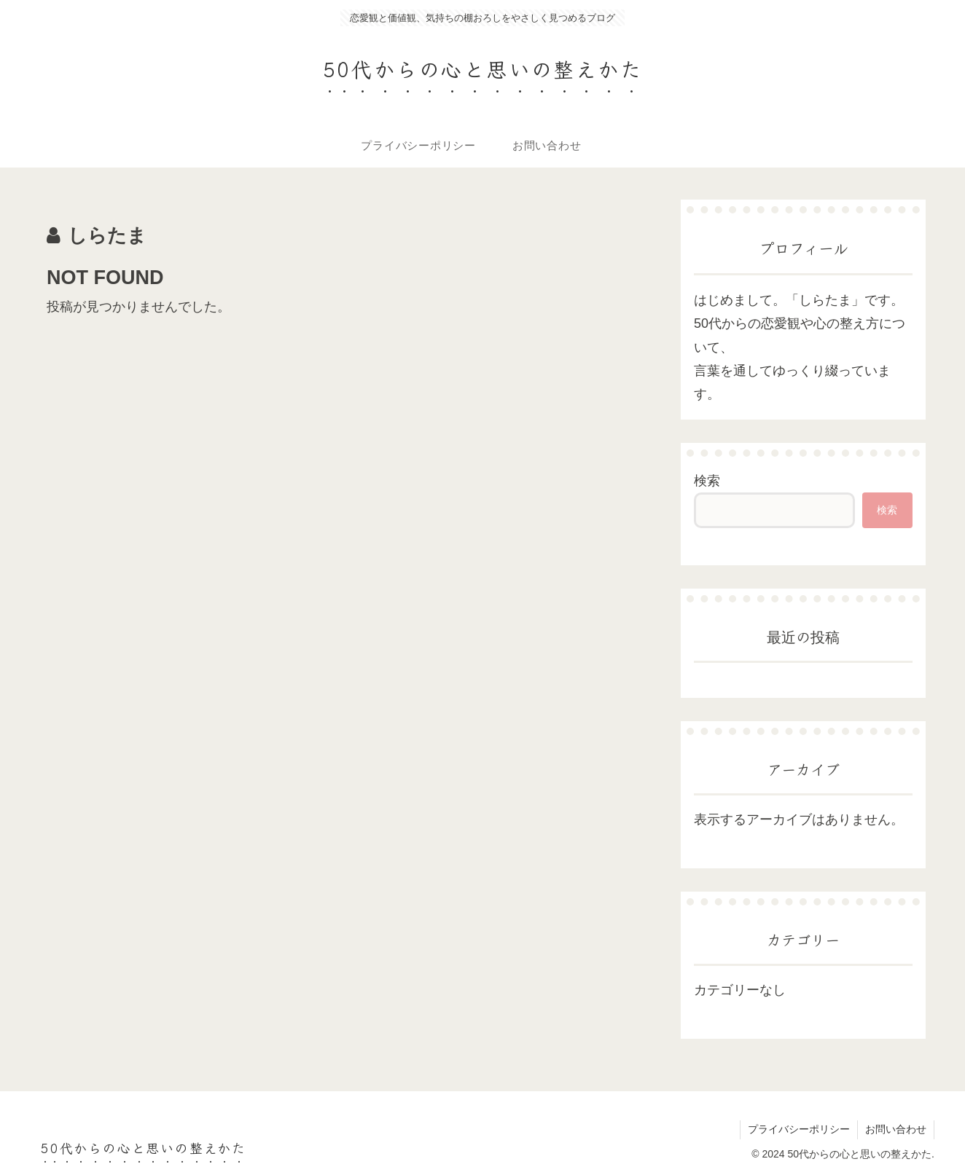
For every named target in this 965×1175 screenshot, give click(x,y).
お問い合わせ (895, 1129)
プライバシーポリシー (799, 1129)
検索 (707, 480)
